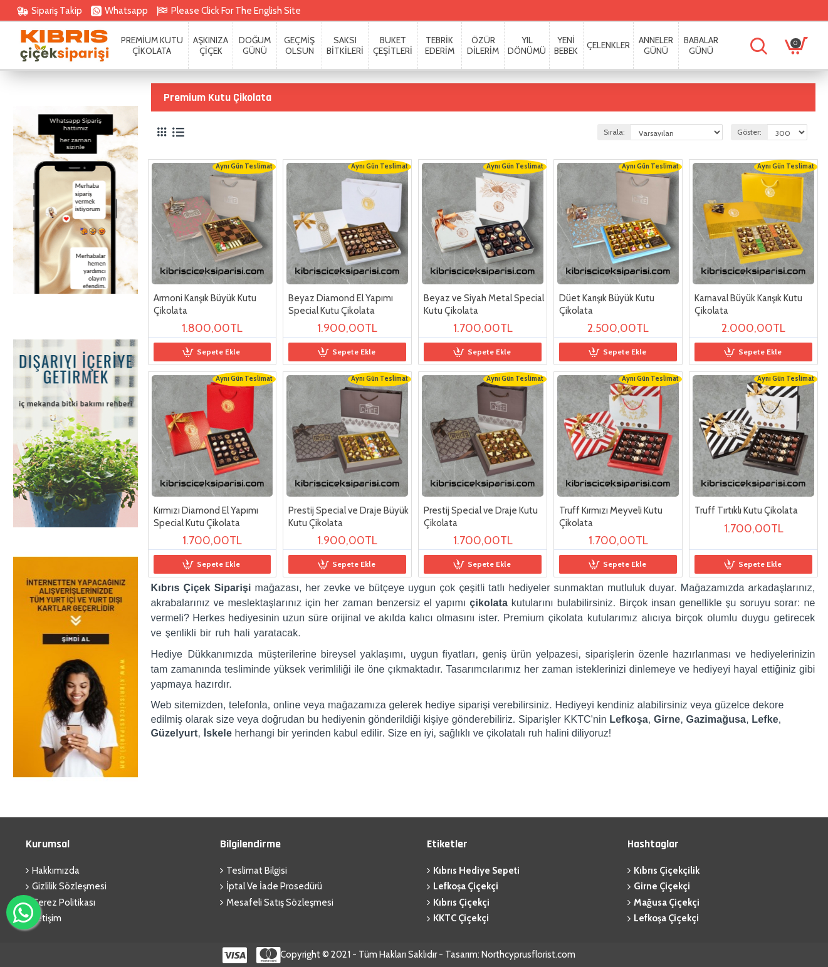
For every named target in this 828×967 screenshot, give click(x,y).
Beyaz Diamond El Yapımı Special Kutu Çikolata (340, 304)
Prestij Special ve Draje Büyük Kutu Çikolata (348, 517)
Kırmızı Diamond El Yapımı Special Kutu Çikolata (206, 517)
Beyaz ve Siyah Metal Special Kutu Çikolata (484, 304)
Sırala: (614, 132)
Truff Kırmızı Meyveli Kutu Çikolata (611, 517)
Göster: (749, 132)
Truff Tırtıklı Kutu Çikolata (746, 510)
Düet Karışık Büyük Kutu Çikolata (606, 304)
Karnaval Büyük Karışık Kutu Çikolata (748, 304)
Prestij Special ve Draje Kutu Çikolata (481, 517)
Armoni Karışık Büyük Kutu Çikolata (205, 304)
